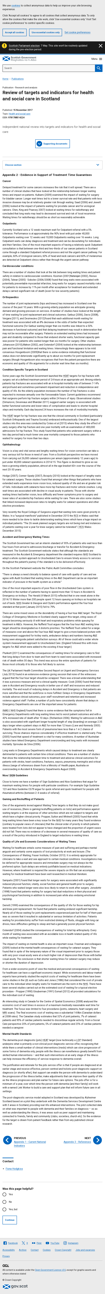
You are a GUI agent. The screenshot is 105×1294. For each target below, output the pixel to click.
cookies (15, 5)
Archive (22, 1250)
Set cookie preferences (77, 32)
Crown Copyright (63, 1250)
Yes (11, 1194)
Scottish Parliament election (24, 45)
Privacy (6, 1256)
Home (5, 79)
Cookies (47, 1250)
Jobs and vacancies (85, 1250)
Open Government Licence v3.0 (50, 1270)
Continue (9, 1220)
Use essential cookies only (46, 32)
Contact (35, 1250)
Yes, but (13, 1209)
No (10, 1201)
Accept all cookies (14, 32)
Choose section (52, 164)
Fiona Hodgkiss (14, 1168)
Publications (18, 79)
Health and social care (19, 114)
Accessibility (9, 1250)
